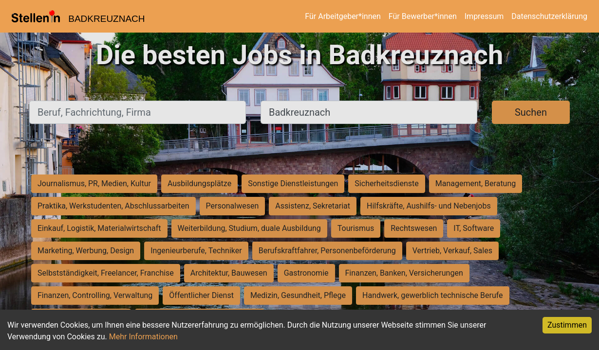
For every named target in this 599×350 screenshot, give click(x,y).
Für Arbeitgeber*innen (342, 16)
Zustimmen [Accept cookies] (567, 325)
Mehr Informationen (143, 336)
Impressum (484, 16)
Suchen (531, 112)
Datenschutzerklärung (549, 16)
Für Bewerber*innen (423, 16)
